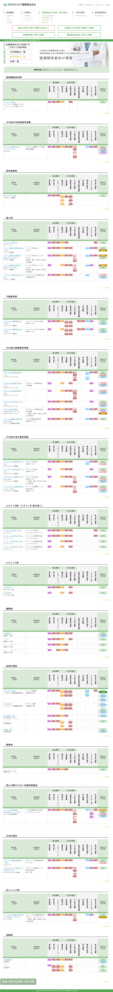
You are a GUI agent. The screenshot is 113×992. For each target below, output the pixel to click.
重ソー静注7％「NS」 (11, 769)
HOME (81, 4)
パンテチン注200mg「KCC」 (13, 530)
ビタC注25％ (8, 593)
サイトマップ (99, 4)
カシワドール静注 (9, 102)
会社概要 (9, 15)
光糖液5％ (7, 639)
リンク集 (107, 4)
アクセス (9, 20)
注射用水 (6, 965)
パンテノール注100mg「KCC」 (14, 536)
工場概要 (26, 15)
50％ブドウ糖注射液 (14, 650)
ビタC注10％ (8, 587)
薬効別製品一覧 (47, 20)
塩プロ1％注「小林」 (10, 195)
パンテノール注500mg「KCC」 (14, 547)
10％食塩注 (10, 716)
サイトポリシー (89, 4)
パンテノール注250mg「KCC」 (14, 541)
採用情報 (9, 22)
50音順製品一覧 (47, 18)
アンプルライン (28, 20)
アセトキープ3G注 (9, 691)
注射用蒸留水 (8, 960)
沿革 (7, 18)
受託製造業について (102, 15)
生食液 (8, 729)
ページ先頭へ (105, 113)
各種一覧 (45, 22)
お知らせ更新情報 (48, 15)
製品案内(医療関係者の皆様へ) (19, 40)
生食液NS (7, 721)
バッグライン (28, 18)
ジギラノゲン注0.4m (10, 242)
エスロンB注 (8, 704)
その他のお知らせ (81, 15)
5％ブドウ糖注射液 (13, 645)
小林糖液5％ (8, 633)
